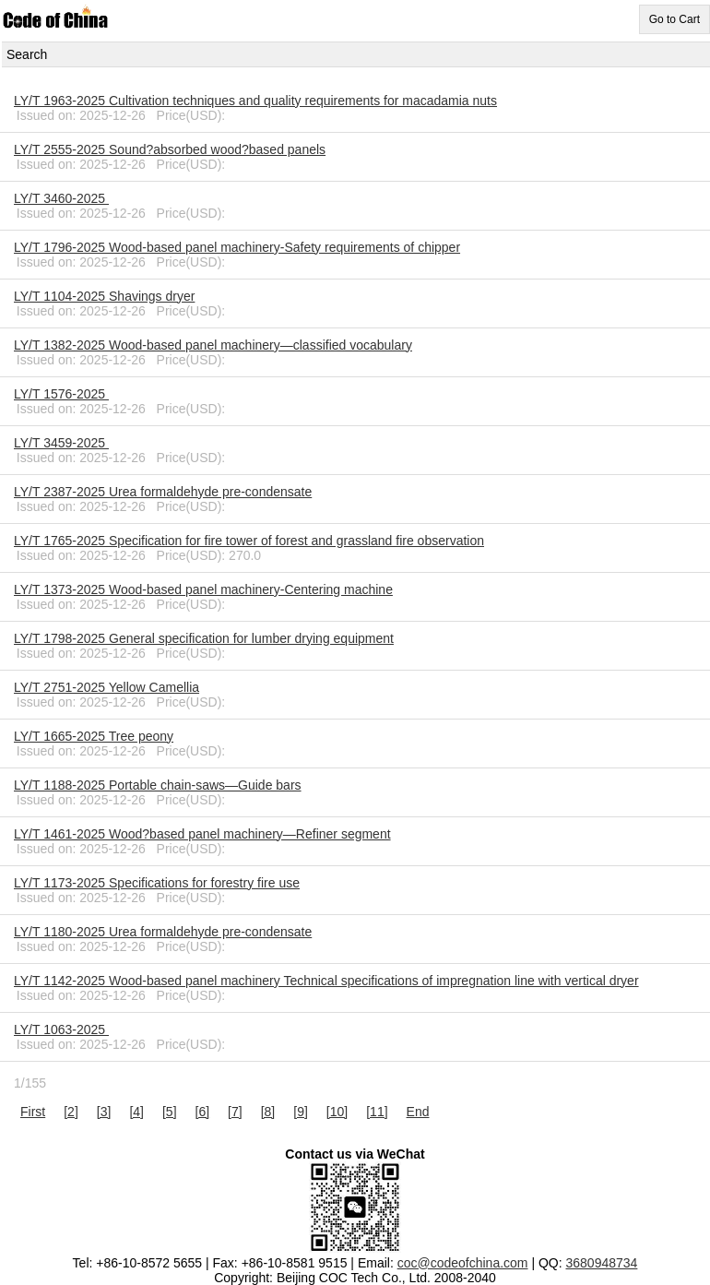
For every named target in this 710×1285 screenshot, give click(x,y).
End (418, 1111)
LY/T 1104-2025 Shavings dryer (104, 296)
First (32, 1111)
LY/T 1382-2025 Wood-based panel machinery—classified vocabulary (213, 345)
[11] (376, 1111)
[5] (169, 1111)
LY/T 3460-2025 (61, 198)
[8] (268, 1111)
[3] (104, 1111)
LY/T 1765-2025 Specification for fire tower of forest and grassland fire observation (249, 540)
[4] (136, 1111)
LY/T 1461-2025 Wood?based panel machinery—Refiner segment (202, 834)
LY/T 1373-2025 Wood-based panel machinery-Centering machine (203, 589)
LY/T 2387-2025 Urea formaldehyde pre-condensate (163, 491)
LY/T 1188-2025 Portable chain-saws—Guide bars (158, 785)
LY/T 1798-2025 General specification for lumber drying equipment (204, 638)
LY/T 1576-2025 (61, 394)
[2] (71, 1111)
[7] (235, 1111)
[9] (300, 1111)
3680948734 (602, 1262)
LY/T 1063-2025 (61, 1029)
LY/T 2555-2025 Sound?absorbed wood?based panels (169, 149)
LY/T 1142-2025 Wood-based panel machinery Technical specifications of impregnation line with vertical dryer (326, 980)
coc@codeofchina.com (462, 1262)
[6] (202, 1111)
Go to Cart (674, 19)
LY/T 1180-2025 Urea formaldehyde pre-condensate (163, 931)
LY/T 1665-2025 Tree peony (93, 736)
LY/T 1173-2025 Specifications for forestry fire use (157, 882)
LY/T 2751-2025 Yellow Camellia (106, 687)
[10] (337, 1111)
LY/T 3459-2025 (61, 442)
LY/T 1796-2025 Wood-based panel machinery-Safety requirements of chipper (237, 247)
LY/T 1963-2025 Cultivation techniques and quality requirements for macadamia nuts (255, 100)
